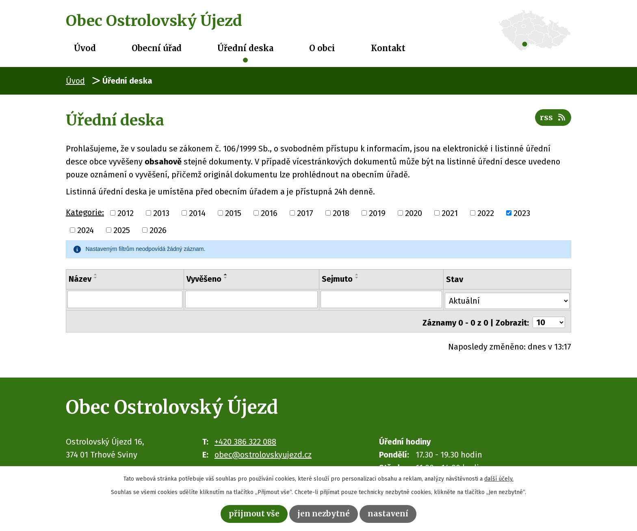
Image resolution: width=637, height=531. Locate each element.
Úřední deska (245, 48)
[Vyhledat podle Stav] (507, 298)
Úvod (85, 48)
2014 (197, 213)
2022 (485, 213)
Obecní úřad (157, 48)
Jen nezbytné (324, 513)
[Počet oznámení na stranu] (549, 319)
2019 (377, 213)
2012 (125, 213)
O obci (322, 48)
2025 (121, 230)
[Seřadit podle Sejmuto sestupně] (357, 277)
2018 (341, 213)
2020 (413, 213)
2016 (269, 213)
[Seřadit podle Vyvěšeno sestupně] (225, 277)
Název (80, 279)
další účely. (499, 478)
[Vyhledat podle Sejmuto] (381, 299)
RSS (552, 119)
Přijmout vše (252, 513)
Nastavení (390, 513)
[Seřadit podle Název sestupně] (95, 277)
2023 (522, 213)
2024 (85, 230)
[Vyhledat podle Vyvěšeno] (251, 299)
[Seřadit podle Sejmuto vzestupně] (357, 274)
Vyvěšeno (203, 279)
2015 (233, 213)
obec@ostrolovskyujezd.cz (263, 451)
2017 (305, 213)
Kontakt (388, 48)
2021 (450, 213)
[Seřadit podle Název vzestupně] (95, 274)
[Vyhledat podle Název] (124, 299)
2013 (161, 213)
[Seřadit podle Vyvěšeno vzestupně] (225, 274)
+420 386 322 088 (245, 438)
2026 (158, 230)
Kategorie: (85, 212)
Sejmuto (337, 279)
